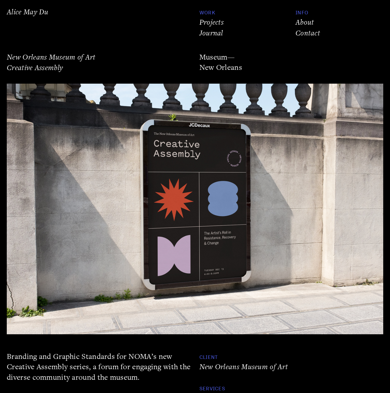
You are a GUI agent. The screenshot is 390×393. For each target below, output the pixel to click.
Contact (307, 33)
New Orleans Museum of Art (243, 366)
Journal (211, 33)
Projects (211, 22)
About (304, 22)
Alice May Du (27, 12)
